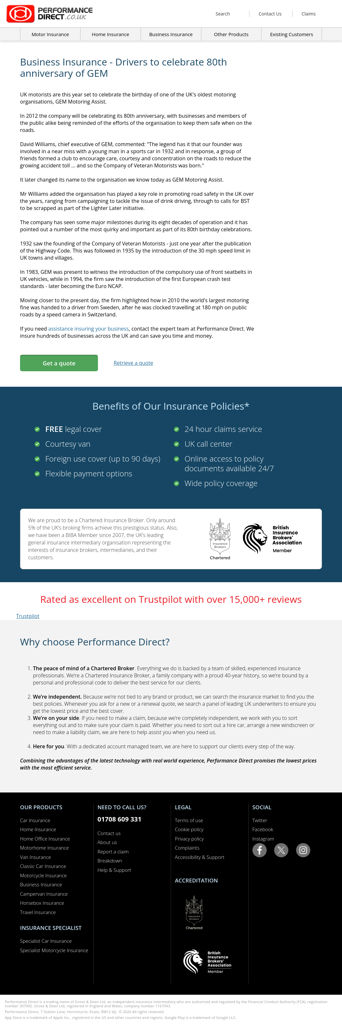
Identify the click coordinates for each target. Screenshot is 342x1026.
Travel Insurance (38, 912)
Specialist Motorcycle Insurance (54, 950)
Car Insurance (35, 820)
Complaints (187, 847)
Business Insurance (171, 34)
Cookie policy (189, 829)
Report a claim (113, 851)
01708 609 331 (120, 819)
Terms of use (189, 820)
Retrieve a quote (133, 362)
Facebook (262, 829)
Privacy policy (189, 838)
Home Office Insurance (45, 838)
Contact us (109, 833)
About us (107, 842)
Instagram (263, 838)
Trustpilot (27, 616)
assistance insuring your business (88, 328)
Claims (308, 14)
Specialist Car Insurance (46, 941)
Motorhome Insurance (44, 847)
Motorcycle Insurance (43, 875)
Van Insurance (35, 857)
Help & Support (114, 870)
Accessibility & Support (199, 857)
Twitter (259, 820)
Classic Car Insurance (43, 866)
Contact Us (270, 14)
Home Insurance (38, 829)
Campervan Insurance (44, 894)
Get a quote (59, 363)
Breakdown (110, 860)
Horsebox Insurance (42, 903)
